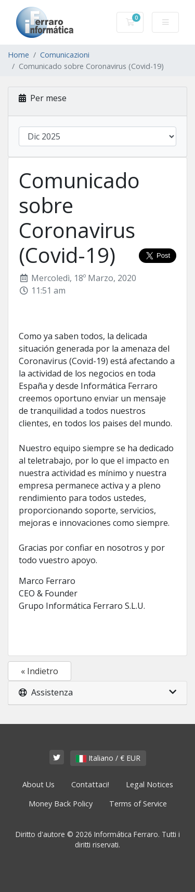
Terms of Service (138, 804)
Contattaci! (90, 784)
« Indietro (39, 671)
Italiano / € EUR (108, 758)
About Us (38, 784)
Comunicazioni (64, 55)
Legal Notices (149, 784)
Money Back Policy (61, 804)
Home (18, 55)
